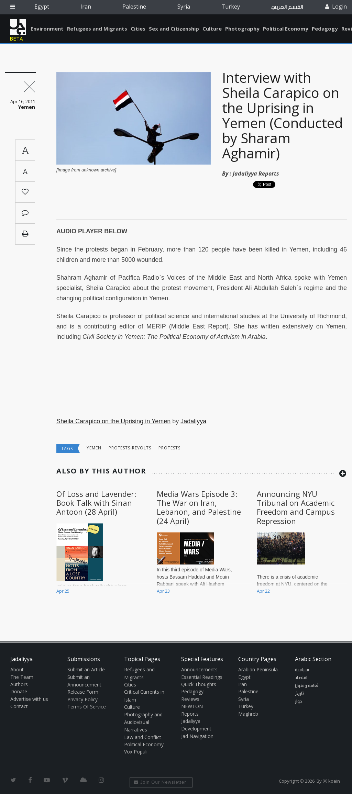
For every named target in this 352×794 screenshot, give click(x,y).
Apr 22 (263, 591)
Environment (47, 28)
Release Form (82, 692)
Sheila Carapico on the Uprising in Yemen (113, 421)
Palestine (134, 6)
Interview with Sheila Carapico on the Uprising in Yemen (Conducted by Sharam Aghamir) (282, 115)
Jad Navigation (197, 736)
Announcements (199, 669)
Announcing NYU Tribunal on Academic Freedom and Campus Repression (296, 507)
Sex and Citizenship (174, 28)
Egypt (41, 6)
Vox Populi (135, 751)
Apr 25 (62, 591)
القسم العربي (287, 7)
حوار (298, 701)
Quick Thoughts (198, 684)
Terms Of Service (86, 706)
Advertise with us (29, 699)
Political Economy (285, 28)
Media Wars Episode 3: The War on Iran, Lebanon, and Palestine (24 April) (199, 507)
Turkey (230, 6)
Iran (85, 6)
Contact (19, 706)
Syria (183, 6)
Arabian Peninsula (258, 669)
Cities (138, 28)
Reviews (190, 699)
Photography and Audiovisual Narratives (143, 722)
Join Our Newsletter (160, 782)
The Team (21, 677)
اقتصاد (301, 678)
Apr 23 (163, 591)
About (17, 669)
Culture (212, 28)
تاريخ (299, 693)
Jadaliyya (18, 27)
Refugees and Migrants (97, 28)
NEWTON (192, 706)
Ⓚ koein (331, 781)
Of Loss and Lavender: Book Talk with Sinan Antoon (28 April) (96, 503)
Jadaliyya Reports (256, 173)
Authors (19, 684)
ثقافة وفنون (306, 686)
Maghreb (248, 714)
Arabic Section (313, 659)
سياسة (302, 670)
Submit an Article (86, 669)
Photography (242, 28)
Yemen (94, 448)
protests (169, 448)
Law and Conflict (142, 737)
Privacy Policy (82, 699)
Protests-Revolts (130, 448)
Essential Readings (201, 677)
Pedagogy (325, 28)
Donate (18, 691)
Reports (190, 714)
